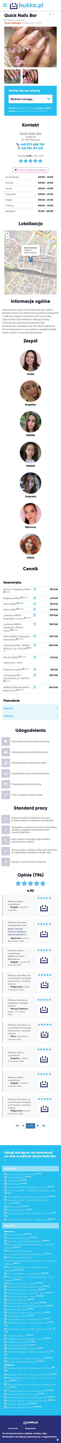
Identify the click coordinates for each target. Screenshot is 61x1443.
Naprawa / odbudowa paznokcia (27, 1312)
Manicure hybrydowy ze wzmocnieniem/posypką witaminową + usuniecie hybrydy (30, 1260)
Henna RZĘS (15, 1184)
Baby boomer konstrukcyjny (23, 1361)
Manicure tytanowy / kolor (23, 1283)
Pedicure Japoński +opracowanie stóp (30, 1374)
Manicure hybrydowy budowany (26, 1241)
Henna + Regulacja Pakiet (22, 1174)
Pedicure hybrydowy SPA (22, 1407)
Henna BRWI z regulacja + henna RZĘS (29, 1197)
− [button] (7, 237)
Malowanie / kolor (18, 1316)
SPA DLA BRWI (16, 1206)
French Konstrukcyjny (20, 1238)
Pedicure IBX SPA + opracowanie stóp (29, 1397)
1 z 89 (30, 1125)
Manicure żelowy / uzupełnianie (26, 1273)
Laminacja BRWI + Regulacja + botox (29, 1187)
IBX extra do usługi (19, 1309)
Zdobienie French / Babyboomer (26, 1319)
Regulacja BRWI (17, 1177)
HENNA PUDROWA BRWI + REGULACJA (29, 1219)
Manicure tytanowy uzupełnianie (26, 1286)
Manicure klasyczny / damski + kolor (28, 1293)
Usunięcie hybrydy (18, 1335)
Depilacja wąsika (18, 1210)
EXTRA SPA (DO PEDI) (19, 1345)
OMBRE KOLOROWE (19, 1342)
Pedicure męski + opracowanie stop (28, 1391)
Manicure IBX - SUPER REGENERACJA (28, 1306)
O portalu (13, 1428)
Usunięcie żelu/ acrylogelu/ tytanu (27, 1339)
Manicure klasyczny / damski (24, 1290)
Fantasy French (17, 1234)
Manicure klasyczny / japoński (25, 1303)
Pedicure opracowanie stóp (24, 1394)
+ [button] (7, 233)
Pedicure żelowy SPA (20, 1404)
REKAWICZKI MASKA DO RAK (23, 1348)
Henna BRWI (15, 1180)
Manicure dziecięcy (19, 1300)
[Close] (57, 1440)
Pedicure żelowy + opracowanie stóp (29, 1400)
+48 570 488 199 (32, 144)
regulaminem (49, 1436)
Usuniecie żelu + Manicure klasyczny (28, 1358)
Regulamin (30, 1428)
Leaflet (53, 293)
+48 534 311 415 (31, 148)
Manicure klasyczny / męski (23, 1296)
